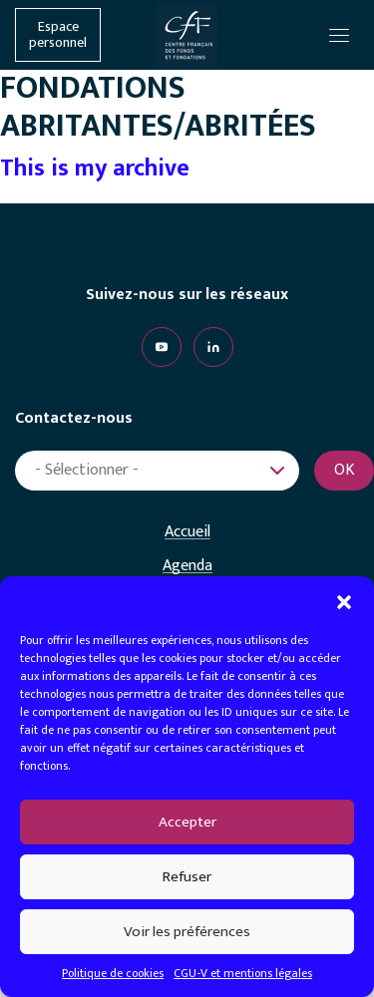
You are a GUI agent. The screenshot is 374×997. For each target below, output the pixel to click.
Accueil (187, 532)
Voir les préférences (187, 931)
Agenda (187, 566)
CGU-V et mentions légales (243, 973)
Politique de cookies (113, 973)
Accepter (187, 822)
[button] (344, 601)
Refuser (187, 876)
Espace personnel (58, 35)
